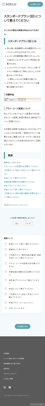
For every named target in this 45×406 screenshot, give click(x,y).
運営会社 (6, 368)
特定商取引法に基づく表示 (12, 363)
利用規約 (6, 353)
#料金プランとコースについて (16, 204)
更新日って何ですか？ (12, 162)
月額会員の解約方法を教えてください (19, 181)
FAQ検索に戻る (35, 4)
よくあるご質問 (8, 379)
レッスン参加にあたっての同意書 (14, 358)
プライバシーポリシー (10, 374)
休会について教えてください (15, 177)
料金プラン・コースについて (15, 185)
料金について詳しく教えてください (18, 189)
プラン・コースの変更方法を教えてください (21, 166)
